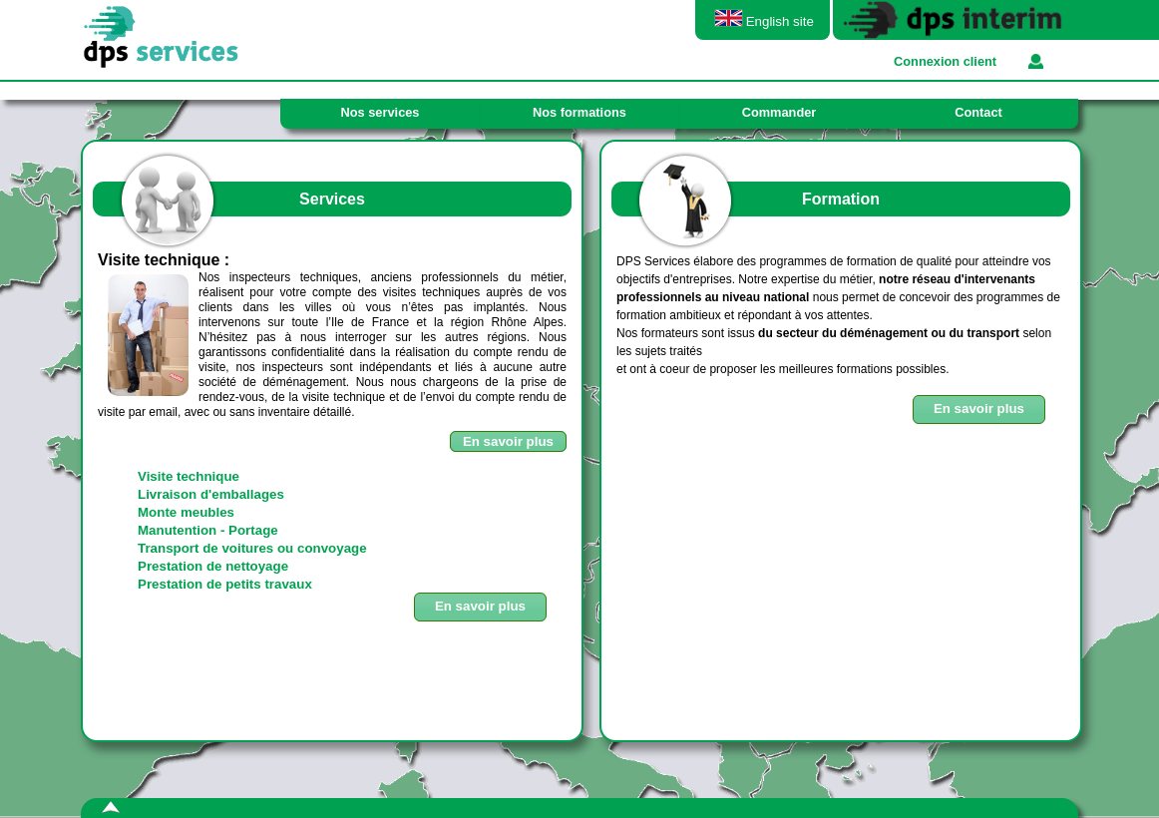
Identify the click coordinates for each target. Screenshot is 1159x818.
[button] (979, 409)
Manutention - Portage (208, 530)
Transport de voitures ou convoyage (252, 548)
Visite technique (188, 476)
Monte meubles (186, 512)
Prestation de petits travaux (225, 584)
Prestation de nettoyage (213, 566)
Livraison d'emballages (211, 494)
